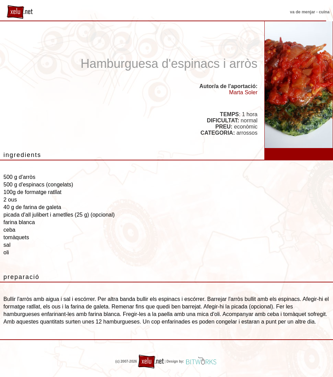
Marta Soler (243, 92)
